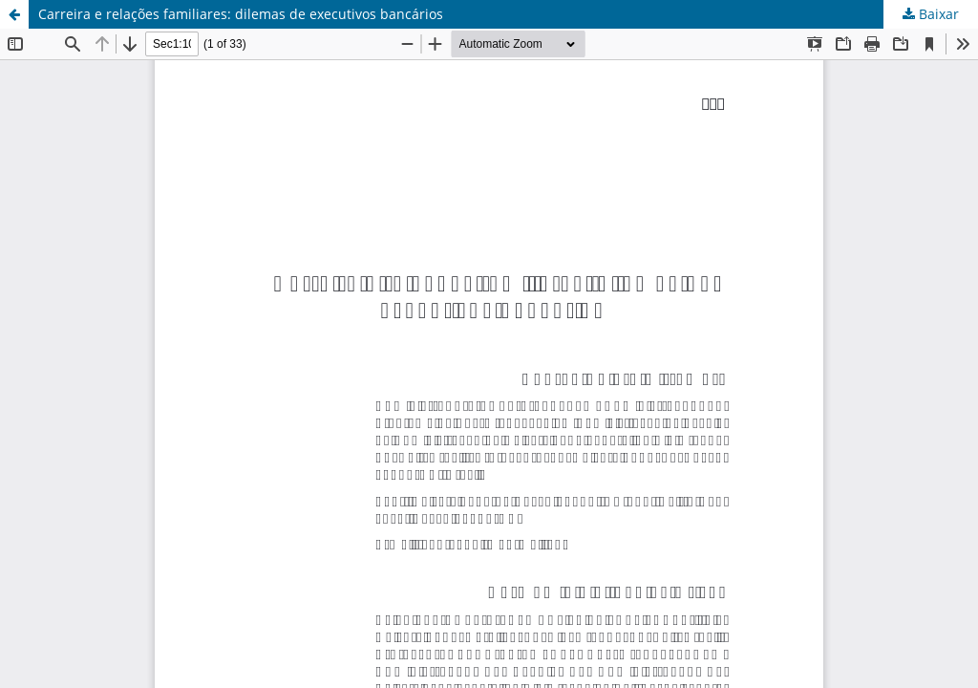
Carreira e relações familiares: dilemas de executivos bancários (240, 14)
